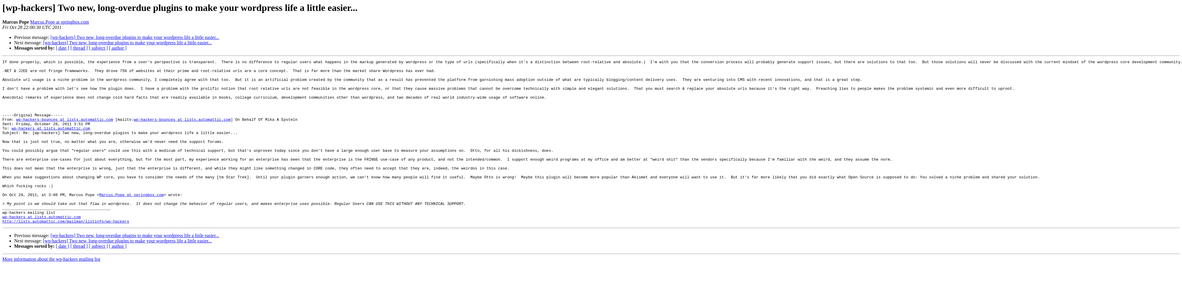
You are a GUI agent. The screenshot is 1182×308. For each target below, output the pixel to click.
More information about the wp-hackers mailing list (51, 291)
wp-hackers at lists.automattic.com (51, 142)
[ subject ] (98, 47)
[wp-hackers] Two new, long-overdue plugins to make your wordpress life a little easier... (135, 37)
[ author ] (118, 47)
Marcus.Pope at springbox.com (59, 22)
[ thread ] (79, 47)
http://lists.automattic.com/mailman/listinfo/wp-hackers (65, 254)
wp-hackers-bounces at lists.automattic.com (64, 131)
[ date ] (62, 47)
